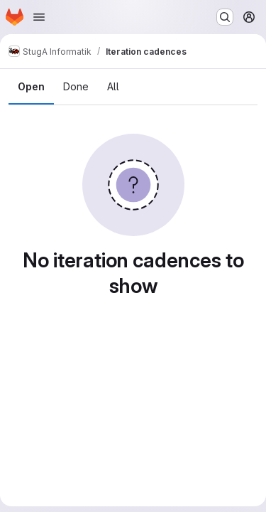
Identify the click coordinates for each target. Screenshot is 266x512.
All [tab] (113, 86)
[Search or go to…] (224, 17)
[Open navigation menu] (39, 17)
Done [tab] (76, 86)
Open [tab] (31, 86)
